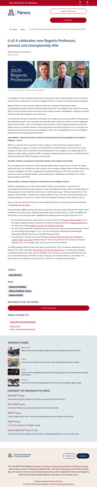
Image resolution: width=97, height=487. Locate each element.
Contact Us (70, 456)
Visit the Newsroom (48, 308)
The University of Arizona (65, 484)
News (23, 29)
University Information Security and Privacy (48, 481)
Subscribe (68, 20)
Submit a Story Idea (68, 11)
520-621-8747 (15, 326)
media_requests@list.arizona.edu (22, 329)
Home (14, 29)
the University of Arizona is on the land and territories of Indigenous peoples (59, 466)
